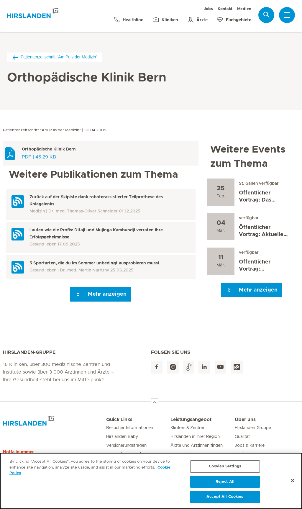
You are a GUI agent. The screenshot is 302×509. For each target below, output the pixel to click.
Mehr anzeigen (101, 294)
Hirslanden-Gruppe (253, 428)
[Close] (292, 482)
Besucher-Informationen (129, 428)
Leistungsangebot (190, 419)
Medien (244, 9)
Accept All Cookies (224, 498)
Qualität (242, 437)
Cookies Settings (225, 468)
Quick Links (119, 419)
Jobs (208, 9)
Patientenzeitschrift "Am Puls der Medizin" (55, 57)
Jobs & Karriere (250, 445)
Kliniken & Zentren (187, 428)
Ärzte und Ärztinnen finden (196, 445)
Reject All (225, 483)
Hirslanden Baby (122, 437)
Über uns (245, 419)
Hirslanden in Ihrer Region (195, 437)
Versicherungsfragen (126, 445)
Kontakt (225, 9)
